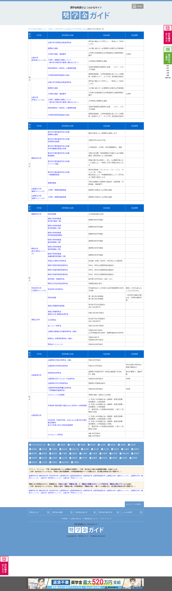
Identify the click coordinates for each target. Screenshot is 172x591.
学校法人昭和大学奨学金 (57, 261)
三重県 (64, 453)
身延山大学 (35, 320)
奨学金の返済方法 (105, 512)
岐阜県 (34, 453)
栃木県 (133, 445)
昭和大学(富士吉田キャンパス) (38, 251)
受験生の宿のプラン (117, 484)
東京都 (64, 449)
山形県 (102, 445)
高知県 (104, 458)
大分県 (44, 462)
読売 (168, 70)
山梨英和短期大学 (76, 476)
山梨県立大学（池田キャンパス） (118, 476)
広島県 (54, 458)
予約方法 (105, 484)
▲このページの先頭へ (134, 504)
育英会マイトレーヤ (55, 344)
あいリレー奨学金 (54, 326)
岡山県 (44, 458)
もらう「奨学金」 (48, 29)
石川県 (106, 449)
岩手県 (72, 445)
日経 (168, 73)
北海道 (52, 445)
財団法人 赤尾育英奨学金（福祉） (60, 338)
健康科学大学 (36, 214)
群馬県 (34, 449)
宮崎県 (54, 462)
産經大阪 (167, 77)
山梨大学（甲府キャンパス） (73, 478)
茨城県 (123, 445)
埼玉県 (44, 449)
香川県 (84, 458)
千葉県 (54, 449)
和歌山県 (125, 453)
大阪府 (94, 453)
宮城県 (82, 445)
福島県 (113, 445)
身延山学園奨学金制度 (56, 306)
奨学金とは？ (34, 512)
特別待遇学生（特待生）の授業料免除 (62, 68)
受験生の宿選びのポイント (91, 484)
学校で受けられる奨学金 (64, 29)
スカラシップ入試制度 (56, 395)
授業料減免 (52, 183)
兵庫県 (104, 453)
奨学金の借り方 (81, 512)
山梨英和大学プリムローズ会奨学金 (61, 379)
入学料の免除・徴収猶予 (57, 54)
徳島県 (74, 458)
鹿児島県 (65, 462)
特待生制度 (52, 214)
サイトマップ (106, 519)
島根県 (34, 458)
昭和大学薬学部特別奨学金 (58, 274)
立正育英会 (52, 320)
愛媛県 (94, 458)
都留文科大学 (36, 158)
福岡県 (114, 458)
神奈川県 (75, 449)
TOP (29, 29)
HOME (64, 519)
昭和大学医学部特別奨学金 (58, 265)
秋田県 (92, 445)
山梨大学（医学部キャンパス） (51, 478)
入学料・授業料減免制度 (57, 190)
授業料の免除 (53, 48)
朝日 (168, 65)
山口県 (64, 458)
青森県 (62, 445)
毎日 (168, 68)
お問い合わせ (76, 519)
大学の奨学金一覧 (79, 29)
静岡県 (44, 453)
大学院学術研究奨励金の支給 (59, 75)
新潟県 (86, 449)
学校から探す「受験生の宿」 (68, 484)
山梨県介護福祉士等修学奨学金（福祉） (63, 331)
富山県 (96, 449)
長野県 (136, 449)
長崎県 (134, 458)
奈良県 (114, 453)
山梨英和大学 (36, 375)
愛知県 (54, 453)
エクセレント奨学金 (55, 435)
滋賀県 (74, 453)
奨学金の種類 (37, 29)
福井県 (116, 449)
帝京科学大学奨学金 (55, 289)
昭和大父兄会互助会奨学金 (58, 283)
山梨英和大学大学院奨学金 (58, 383)
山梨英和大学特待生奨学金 (58, 366)
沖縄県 (76, 462)
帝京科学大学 (54, 476)
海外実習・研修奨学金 (56, 279)
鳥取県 (136, 453)
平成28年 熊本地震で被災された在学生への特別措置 (67, 405)
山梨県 (126, 449)
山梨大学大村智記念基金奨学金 (59, 42)
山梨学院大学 (36, 415)
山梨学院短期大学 (99, 476)
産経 (168, 75)
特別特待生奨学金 (54, 373)
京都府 (84, 453)
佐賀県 (124, 458)
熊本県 (34, 462)
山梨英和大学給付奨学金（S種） (60, 360)
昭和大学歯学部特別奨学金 (58, 270)
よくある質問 (127, 512)
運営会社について (91, 519)
